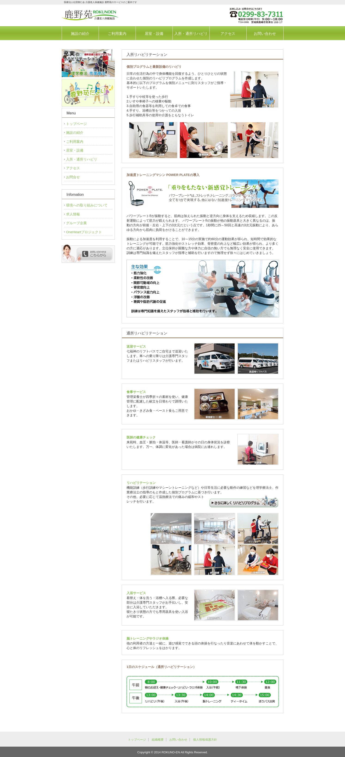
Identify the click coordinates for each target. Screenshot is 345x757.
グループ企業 (76, 223)
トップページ (76, 124)
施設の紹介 (80, 34)
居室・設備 (154, 34)
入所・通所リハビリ (191, 34)
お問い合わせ (265, 34)
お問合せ (73, 177)
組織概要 (158, 739)
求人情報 (73, 214)
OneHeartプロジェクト (84, 232)
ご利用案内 (117, 34)
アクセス (228, 34)
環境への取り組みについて (87, 205)
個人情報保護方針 (205, 739)
